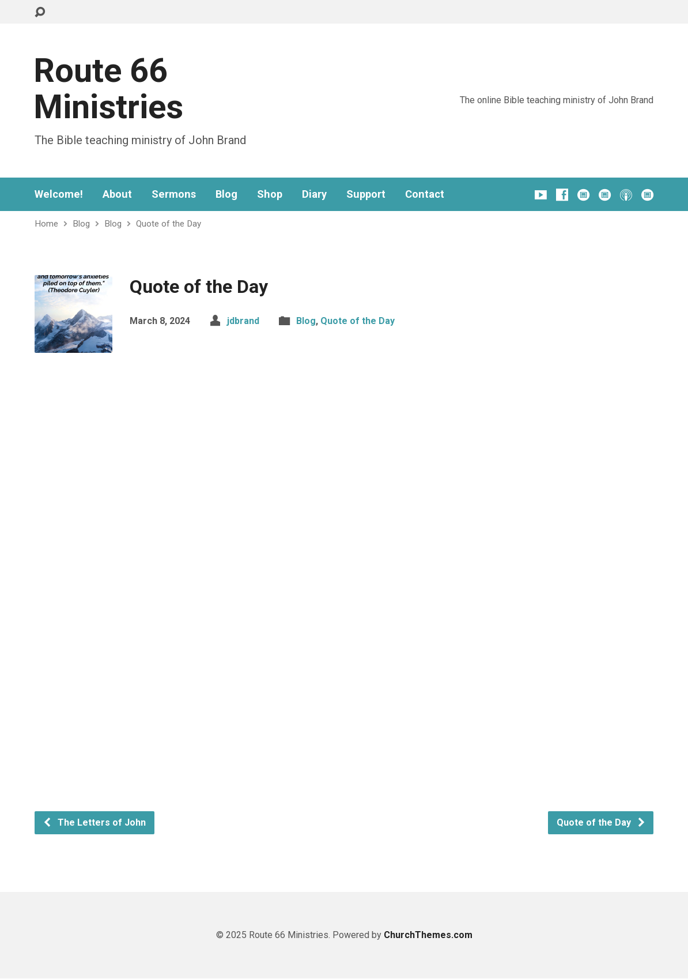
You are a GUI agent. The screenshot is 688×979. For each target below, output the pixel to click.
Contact (424, 194)
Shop (269, 194)
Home (46, 224)
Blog (226, 194)
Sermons (174, 194)
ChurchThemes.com (428, 934)
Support (365, 194)
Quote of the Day (168, 224)
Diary (314, 194)
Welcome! (59, 194)
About (117, 194)
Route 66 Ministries (108, 88)
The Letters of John (94, 822)
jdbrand (243, 320)
